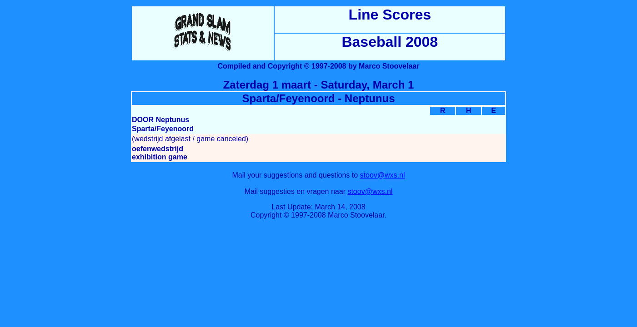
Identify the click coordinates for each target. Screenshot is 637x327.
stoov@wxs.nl (382, 175)
